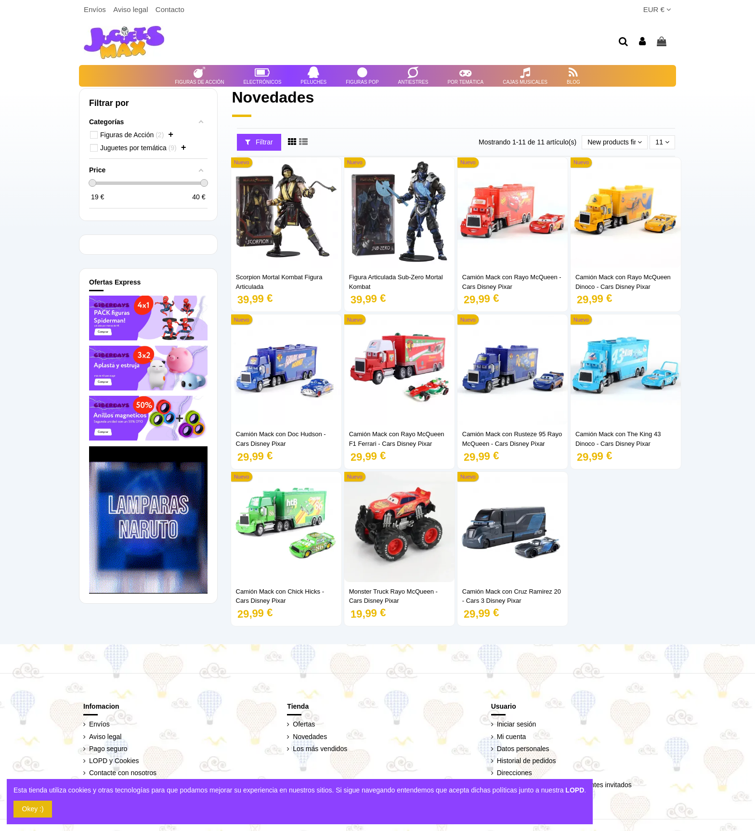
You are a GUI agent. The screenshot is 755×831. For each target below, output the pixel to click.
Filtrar (259, 142)
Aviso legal (131, 9)
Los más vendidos (320, 749)
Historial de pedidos (526, 761)
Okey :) (33, 809)
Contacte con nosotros (122, 773)
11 (662, 142)
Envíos (96, 9)
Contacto (170, 9)
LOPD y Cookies (114, 761)
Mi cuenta (511, 736)
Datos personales (523, 749)
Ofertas (304, 724)
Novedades (310, 736)
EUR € (657, 9)
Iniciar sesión (516, 724)
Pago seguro (108, 749)
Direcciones (514, 773)
